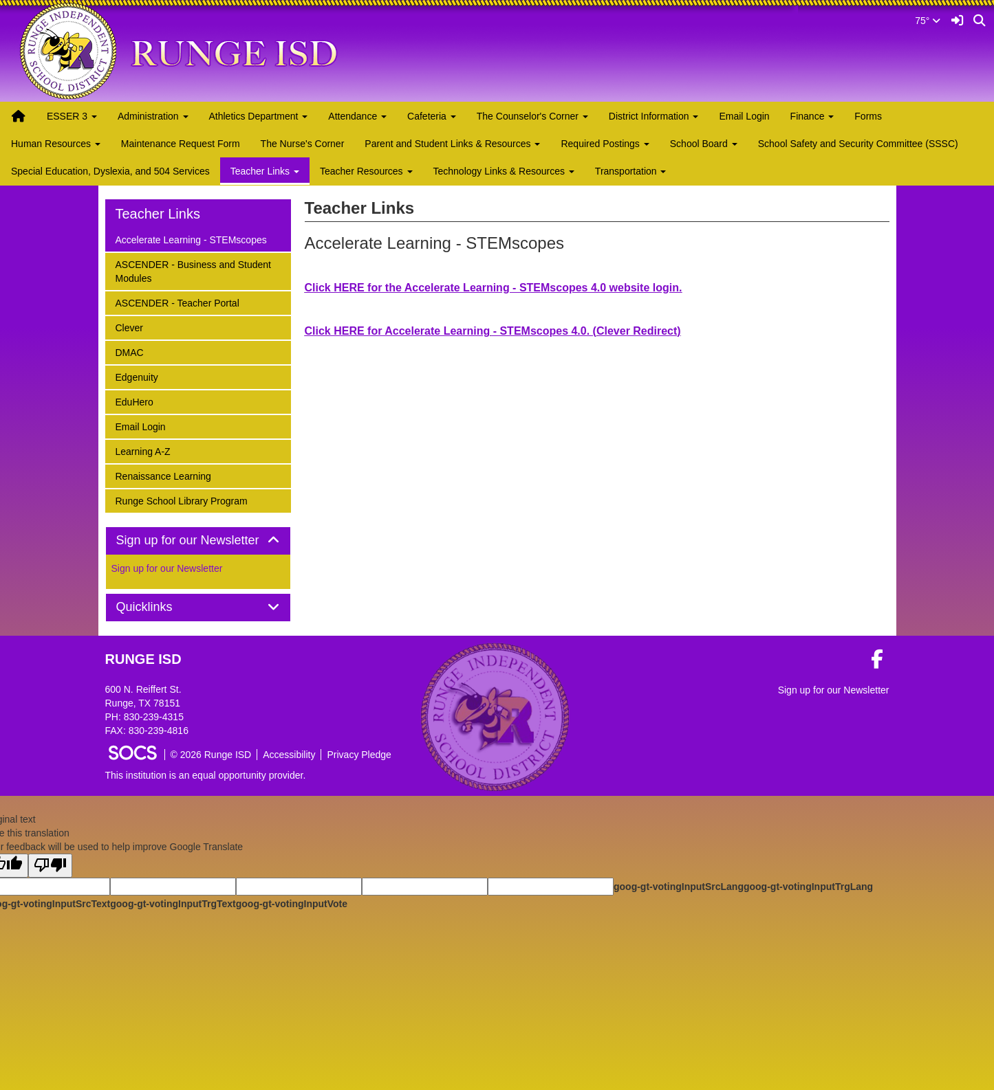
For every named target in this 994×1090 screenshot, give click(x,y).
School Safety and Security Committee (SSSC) (858, 143)
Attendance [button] (357, 116)
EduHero (134, 401)
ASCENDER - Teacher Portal (177, 302)
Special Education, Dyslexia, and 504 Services (110, 171)
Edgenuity (136, 376)
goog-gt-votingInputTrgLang (808, 886)
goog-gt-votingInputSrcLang (679, 886)
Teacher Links (158, 213)
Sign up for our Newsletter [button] (198, 540)
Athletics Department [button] (258, 116)
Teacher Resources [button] (366, 171)
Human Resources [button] (55, 143)
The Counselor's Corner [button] (532, 116)
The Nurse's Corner (303, 143)
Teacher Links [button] (264, 171)
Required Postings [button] (605, 143)
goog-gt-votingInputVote (291, 903)
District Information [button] (654, 116)
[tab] (198, 541)
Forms (868, 116)
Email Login (744, 116)
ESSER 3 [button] (72, 116)
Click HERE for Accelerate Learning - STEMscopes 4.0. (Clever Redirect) (493, 331)
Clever (133, 326)
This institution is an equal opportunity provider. (205, 775)
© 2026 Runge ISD (211, 754)
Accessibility (289, 754)
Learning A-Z (143, 450)
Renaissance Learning (163, 475)
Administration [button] (153, 116)
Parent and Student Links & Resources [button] (452, 143)
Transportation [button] (631, 171)
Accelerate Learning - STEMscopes (191, 238)
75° (927, 20)
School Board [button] (703, 143)
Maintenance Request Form (180, 143)
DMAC (133, 351)
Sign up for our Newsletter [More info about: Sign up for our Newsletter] (167, 568)
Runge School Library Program (181, 500)
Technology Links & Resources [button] (503, 171)
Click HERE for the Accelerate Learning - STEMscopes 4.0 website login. (493, 287)
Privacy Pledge (359, 754)
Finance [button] (812, 116)
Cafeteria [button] (431, 116)
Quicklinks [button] (160, 607)
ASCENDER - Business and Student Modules (193, 270)
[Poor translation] (50, 866)
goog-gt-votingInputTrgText (172, 903)
